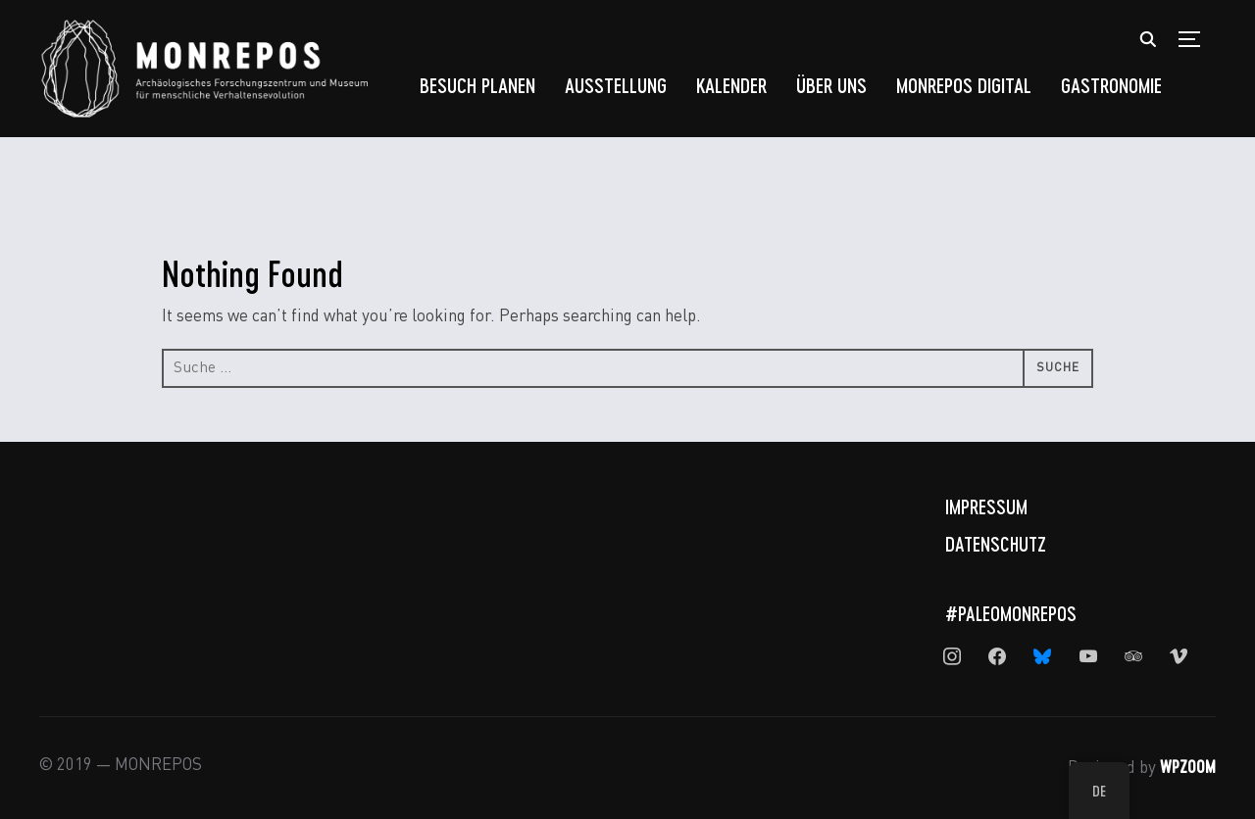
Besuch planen (477, 84)
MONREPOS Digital (963, 84)
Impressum (986, 506)
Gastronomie (1111, 84)
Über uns (831, 84)
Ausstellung (616, 84)
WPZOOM (1188, 766)
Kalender (731, 84)
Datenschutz (995, 543)
